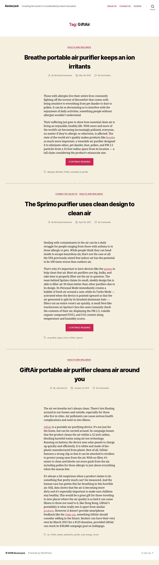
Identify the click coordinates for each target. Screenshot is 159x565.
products (49, 516)
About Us (111, 6)
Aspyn (60, 342)
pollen (60, 539)
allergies (51, 176)
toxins (96, 539)
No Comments (104, 76)
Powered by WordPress (41, 558)
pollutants (68, 539)
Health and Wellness (79, 47)
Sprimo (108, 273)
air (48, 539)
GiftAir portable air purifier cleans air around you (79, 378)
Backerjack (12, 6)
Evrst (66, 342)
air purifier (51, 342)
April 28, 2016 (84, 227)
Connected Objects (66, 198)
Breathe (49, 141)
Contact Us (125, 6)
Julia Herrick (61, 393)
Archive (137, 6)
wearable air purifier (80, 176)
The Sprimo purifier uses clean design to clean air (79, 212)
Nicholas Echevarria (63, 76)
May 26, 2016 (85, 76)
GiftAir (67, 176)
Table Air (70, 519)
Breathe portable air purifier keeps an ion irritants (79, 61)
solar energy (87, 539)
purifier (77, 539)
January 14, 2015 (81, 393)
